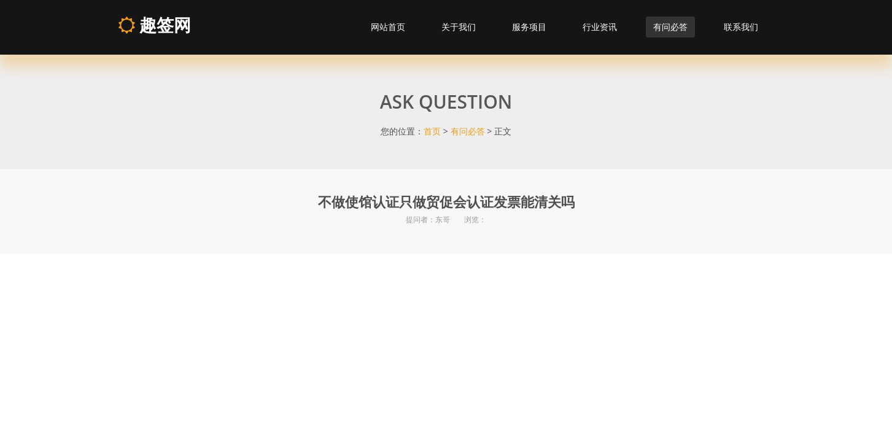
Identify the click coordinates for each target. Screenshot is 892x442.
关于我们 (458, 27)
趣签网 (154, 24)
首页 (432, 131)
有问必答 (670, 27)
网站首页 (388, 27)
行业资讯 (600, 27)
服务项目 (529, 27)
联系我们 (741, 27)
